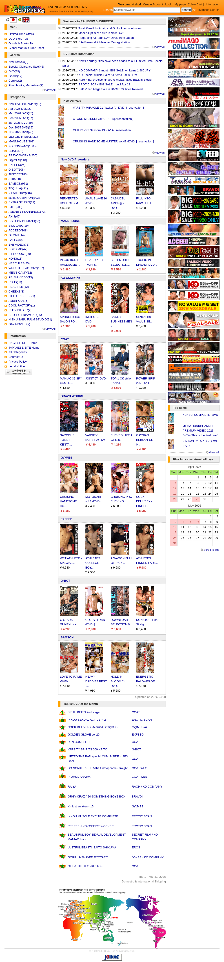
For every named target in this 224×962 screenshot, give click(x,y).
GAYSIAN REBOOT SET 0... (145, 440)
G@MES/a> (140, 727)
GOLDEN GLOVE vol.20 (84, 734)
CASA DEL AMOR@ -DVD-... (118, 203)
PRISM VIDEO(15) (21, 277)
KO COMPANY (71, 277)
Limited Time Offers (21, 34)
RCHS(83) (15, 282)
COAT (65, 339)
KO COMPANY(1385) (23, 146)
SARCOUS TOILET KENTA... (67, 440)
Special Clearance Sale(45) (26, 66)
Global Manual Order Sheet (26, 48)
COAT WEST (140, 768)
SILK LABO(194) (19, 225)
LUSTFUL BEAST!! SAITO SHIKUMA (92, 847)
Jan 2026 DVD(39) (21, 122)
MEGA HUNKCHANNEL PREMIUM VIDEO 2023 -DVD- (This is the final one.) (200, 430)
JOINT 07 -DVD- (96, 378)
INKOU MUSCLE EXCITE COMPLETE (93, 816)
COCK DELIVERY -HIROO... (144, 501)
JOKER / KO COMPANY (148, 857)
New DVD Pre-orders (75, 159)
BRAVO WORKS (72, 396)
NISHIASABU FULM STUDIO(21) (30, 319)
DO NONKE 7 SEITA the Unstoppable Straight (97, 768)
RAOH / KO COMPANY (147, 786)
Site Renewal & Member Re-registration (104, 42)
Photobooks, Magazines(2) (26, 85)
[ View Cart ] (196, 4)
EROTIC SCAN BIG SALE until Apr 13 (104, 84)
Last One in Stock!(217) (24, 136)
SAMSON (67, 637)
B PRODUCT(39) (20, 254)
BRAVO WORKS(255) (23, 155)
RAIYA (72, 786)
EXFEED (66, 519)
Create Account (153, 4)
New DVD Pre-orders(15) (25, 104)
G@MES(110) (18, 160)
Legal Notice (17, 366)
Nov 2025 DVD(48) (21, 132)
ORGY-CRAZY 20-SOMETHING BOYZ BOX (96, 796)
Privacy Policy (18, 361)
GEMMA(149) (17, 235)
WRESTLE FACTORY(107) (26, 268)
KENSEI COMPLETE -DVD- (200, 414)
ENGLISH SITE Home (23, 343)
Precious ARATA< (79, 776)
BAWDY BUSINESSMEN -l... (121, 321)
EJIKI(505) (15, 207)
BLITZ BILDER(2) (20, 310)
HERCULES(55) (19, 263)
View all (160, 47)
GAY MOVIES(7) (19, 324)
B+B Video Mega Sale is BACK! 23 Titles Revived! (111, 89)
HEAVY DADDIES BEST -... (96, 681)
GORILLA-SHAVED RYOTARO (88, 857)
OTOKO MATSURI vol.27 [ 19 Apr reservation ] (103, 119)
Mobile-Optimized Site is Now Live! (101, 33)
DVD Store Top (18, 38)
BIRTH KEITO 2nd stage (84, 712)
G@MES (66, 457)
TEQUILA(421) (18, 188)
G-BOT (65, 580)
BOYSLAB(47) (18, 249)
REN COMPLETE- (80, 742)
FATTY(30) (16, 240)
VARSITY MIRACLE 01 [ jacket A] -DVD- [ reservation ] (108, 107)
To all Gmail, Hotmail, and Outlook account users (110, 28)
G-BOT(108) (17, 169)
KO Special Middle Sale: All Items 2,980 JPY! (108, 75)
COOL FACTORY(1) (22, 305)
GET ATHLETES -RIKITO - (85, 866)
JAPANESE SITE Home (24, 347)
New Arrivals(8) (18, 62)
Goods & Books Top (21, 43)
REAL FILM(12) (19, 286)
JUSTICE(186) (18, 174)
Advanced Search (208, 9)
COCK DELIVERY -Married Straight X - (93, 727)
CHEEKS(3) (16, 291)
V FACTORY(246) (20, 193)
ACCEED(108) (18, 230)
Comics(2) (15, 80)
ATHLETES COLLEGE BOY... (92, 563)
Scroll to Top (212, 549)
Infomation (213, 4)
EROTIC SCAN (142, 719)
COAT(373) (16, 151)
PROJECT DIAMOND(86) (25, 315)
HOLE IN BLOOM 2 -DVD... (118, 681)
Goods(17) (15, 76)
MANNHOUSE (70, 221)
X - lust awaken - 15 (80, 806)
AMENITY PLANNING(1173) (27, 211)
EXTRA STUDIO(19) (22, 202)
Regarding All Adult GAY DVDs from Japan (106, 37)
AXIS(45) (14, 216)
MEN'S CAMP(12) (20, 272)
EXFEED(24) (17, 165)
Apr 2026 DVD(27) (21, 108)
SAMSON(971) (18, 183)
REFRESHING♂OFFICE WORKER (91, 826)
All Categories (18, 352)
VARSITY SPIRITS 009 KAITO (87, 749)
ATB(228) (15, 179)
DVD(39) (14, 71)
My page (180, 4)
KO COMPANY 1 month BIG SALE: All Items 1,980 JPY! (115, 70)
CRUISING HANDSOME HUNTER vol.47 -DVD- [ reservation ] (113, 141)
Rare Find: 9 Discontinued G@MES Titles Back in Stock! (115, 79)
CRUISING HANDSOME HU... (68, 501)
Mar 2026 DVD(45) (21, 113)
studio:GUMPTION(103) (24, 197)
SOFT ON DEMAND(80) (24, 221)
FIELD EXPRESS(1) (22, 296)
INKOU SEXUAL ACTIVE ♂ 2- (87, 719)
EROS (136, 847)
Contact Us (16, 357)
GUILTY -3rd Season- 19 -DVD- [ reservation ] (102, 130)
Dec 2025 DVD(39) (21, 127)
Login (168, 4)
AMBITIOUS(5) (18, 300)
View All (50, 90)
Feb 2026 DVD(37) (21, 118)
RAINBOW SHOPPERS (67, 7)
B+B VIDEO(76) (19, 244)
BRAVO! (137, 796)
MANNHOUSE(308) (21, 141)
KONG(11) (15, 258)
